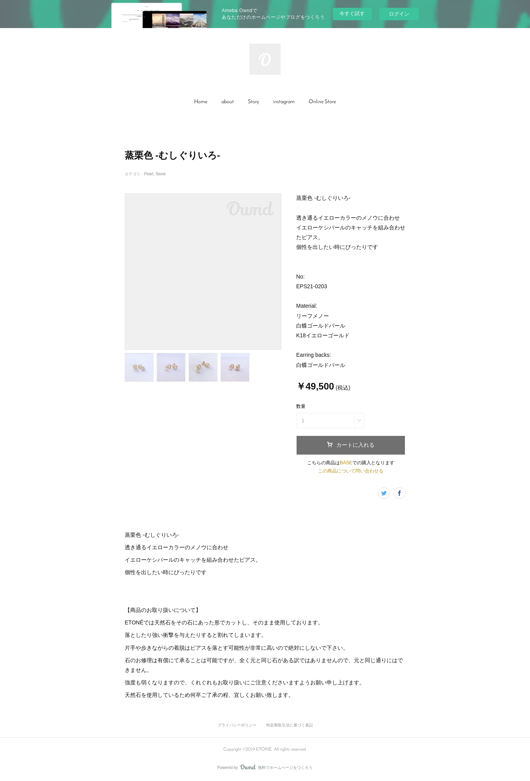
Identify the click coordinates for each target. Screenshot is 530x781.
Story (253, 102)
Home (200, 102)
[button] (200, 102)
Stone (160, 174)
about (227, 102)
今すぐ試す (352, 13)
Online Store (322, 102)
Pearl (148, 174)
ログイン (399, 14)
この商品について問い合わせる (350, 471)
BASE (346, 462)
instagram (284, 102)
